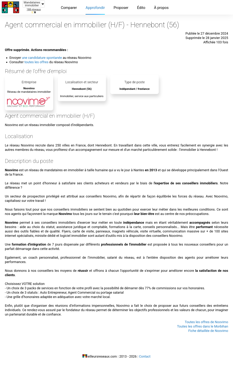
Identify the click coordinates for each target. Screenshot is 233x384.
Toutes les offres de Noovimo (202, 342)
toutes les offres (41, 58)
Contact (145, 376)
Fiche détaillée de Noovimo (204, 351)
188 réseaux (34, 9)
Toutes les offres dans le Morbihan (198, 347)
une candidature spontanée (47, 54)
